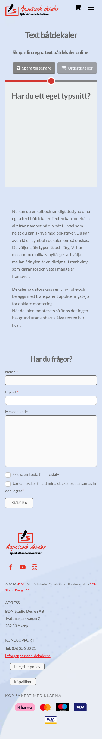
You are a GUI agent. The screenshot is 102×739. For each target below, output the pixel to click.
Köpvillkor (23, 706)
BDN (21, 609)
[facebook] (10, 590)
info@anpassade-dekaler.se (28, 680)
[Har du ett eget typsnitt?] (51, 81)
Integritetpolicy (27, 691)
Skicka (19, 527)
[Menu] (91, 7)
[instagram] (34, 590)
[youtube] (22, 590)
